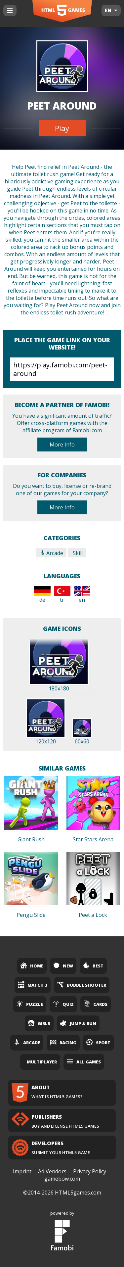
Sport (98, 1042)
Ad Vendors (52, 1171)
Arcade (51, 553)
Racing (63, 1042)
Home (32, 965)
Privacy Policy (89, 1171)
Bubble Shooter (81, 984)
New (63, 965)
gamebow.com (62, 1178)
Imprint (22, 1171)
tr (62, 594)
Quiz (63, 1004)
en (82, 594)
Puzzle (30, 1004)
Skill (77, 553)
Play (62, 128)
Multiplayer (42, 1062)
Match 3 (32, 984)
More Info (62, 444)
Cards (95, 1004)
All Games (84, 1061)
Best (93, 965)
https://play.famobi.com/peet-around (62, 369)
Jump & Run (78, 1023)
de (42, 594)
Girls (39, 1023)
